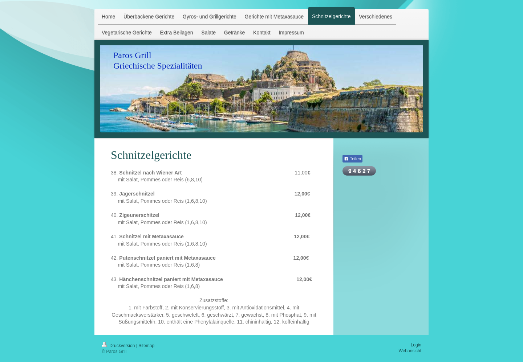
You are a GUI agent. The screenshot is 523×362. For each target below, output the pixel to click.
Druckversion (119, 345)
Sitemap (146, 345)
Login (416, 344)
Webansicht (410, 350)
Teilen (352, 158)
